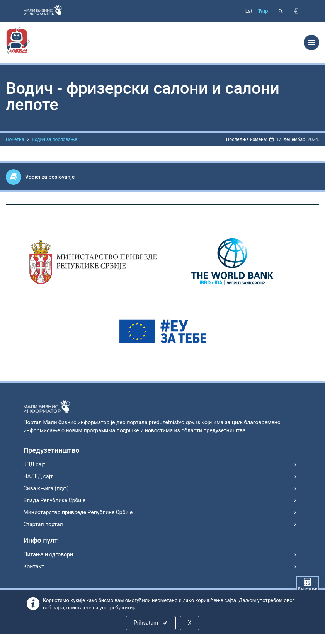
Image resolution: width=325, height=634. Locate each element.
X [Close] (189, 623)
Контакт (34, 566)
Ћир (263, 11)
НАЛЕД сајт (38, 476)
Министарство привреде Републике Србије (78, 512)
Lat (248, 11)
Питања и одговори (48, 554)
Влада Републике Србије (55, 500)
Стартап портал (43, 524)
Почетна (15, 139)
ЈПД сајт (35, 464)
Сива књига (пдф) (46, 488)
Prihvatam (151, 622)
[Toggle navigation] (311, 42)
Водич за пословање (54, 139)
